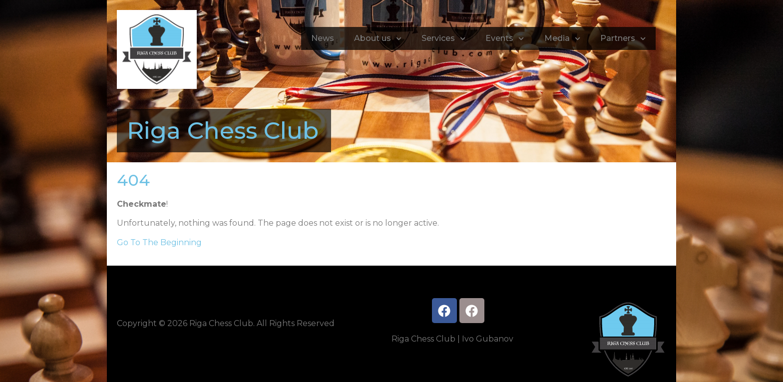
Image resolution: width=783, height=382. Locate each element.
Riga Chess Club (223, 130)
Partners (623, 38)
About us (377, 38)
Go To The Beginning (159, 242)
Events (504, 38)
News (322, 38)
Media (562, 38)
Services (443, 38)
